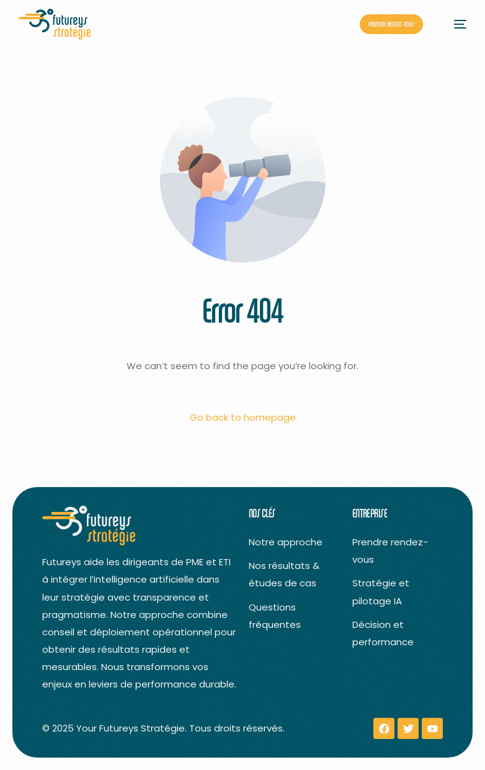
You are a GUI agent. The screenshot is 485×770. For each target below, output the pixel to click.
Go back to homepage (243, 417)
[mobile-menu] (454, 24)
